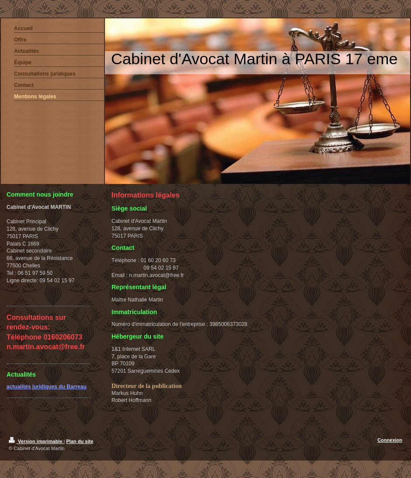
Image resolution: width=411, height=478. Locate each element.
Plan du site (80, 441)
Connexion (389, 440)
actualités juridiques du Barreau (47, 387)
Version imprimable (36, 441)
